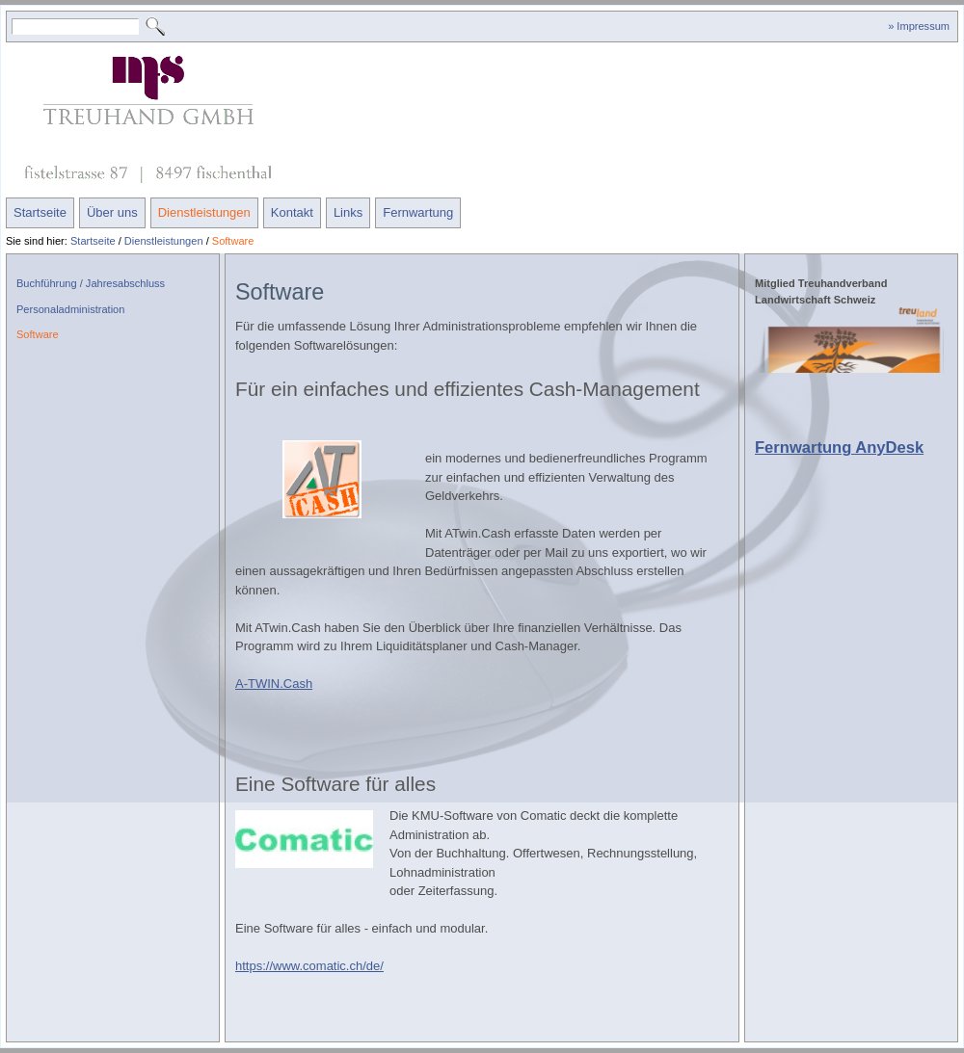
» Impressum (919, 26)
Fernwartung (418, 212)
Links (348, 212)
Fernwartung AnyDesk (839, 447)
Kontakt (292, 212)
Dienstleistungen (204, 212)
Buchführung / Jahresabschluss (90, 283)
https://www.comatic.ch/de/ (309, 966)
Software (233, 241)
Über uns (112, 212)
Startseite (40, 212)
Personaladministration (70, 309)
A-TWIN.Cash (273, 683)
